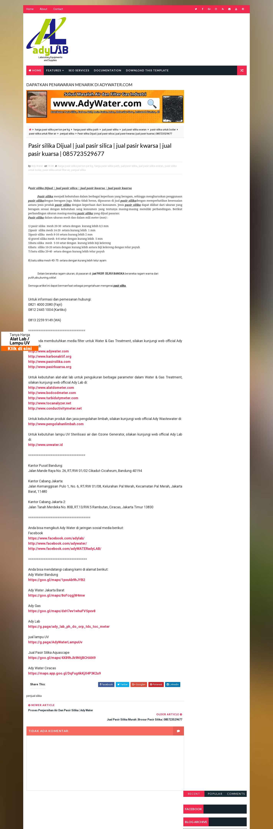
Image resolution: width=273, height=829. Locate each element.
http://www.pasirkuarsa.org (49, 370)
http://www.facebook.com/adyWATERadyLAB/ (64, 557)
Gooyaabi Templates (100, 822)
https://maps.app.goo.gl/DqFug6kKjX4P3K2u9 (64, 682)
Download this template (147, 70)
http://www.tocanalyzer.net (49, 406)
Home (29, 9)
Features (53, 70)
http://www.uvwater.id (45, 453)
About (43, 9)
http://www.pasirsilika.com (49, 365)
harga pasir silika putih (85, 128)
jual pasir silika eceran (134, 128)
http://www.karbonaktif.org (49, 360)
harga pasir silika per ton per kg (52, 128)
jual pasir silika (110, 128)
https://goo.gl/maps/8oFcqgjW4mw (56, 604)
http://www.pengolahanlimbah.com (56, 432)
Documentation (107, 70)
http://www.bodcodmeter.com (52, 396)
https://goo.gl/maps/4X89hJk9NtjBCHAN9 (61, 666)
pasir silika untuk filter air (51, 132)
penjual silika (76, 132)
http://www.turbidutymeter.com (53, 401)
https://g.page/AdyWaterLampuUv (55, 651)
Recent (194, 85)
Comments (236, 85)
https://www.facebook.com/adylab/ (56, 547)
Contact (58, 9)
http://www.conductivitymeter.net (55, 412)
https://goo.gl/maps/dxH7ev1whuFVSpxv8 (61, 619)
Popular (215, 85)
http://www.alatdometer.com (51, 391)
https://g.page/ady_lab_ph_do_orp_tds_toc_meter (68, 635)
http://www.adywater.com (48, 354)
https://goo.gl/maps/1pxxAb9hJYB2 (56, 588)
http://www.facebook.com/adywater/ (57, 552)
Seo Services (78, 70)
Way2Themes (59, 822)
